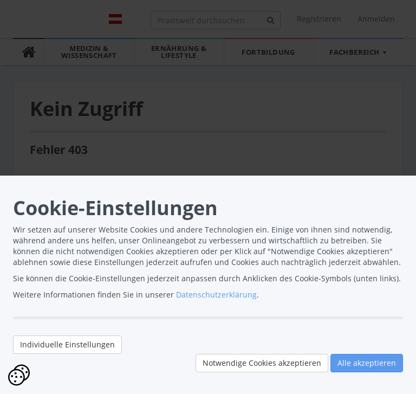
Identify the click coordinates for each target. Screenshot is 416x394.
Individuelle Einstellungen (67, 344)
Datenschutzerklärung (216, 294)
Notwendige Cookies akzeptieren (262, 363)
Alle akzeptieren (366, 363)
